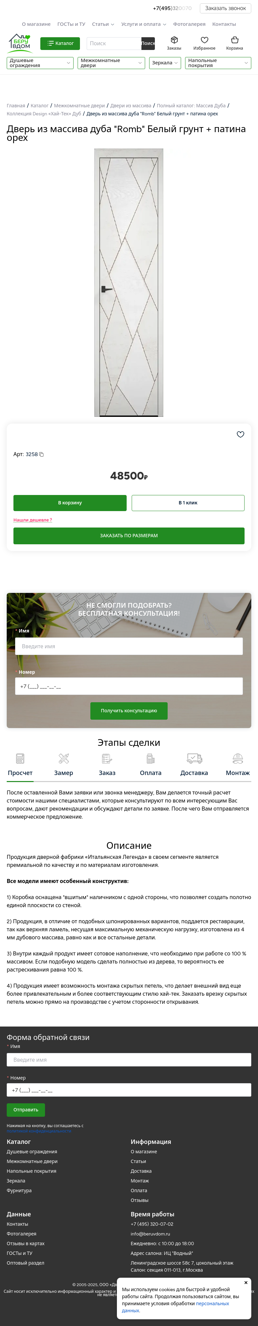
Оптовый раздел (25, 1263)
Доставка (141, 1171)
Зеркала (162, 63)
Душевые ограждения (25, 62)
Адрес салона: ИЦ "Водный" (162, 1253)
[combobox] (114, 43)
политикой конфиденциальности (39, 1131)
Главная (16, 106)
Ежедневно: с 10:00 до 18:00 (162, 1244)
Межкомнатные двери (100, 62)
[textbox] (113, 44)
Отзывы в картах (25, 1244)
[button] (103, 24)
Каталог (39, 106)
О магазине (36, 24)
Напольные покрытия (202, 62)
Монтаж (140, 1181)
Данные (19, 1214)
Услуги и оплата (141, 24)
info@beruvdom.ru (150, 1234)
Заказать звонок (225, 8)
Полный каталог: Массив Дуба (191, 106)
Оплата (139, 1191)
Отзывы (139, 1200)
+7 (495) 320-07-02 (152, 1224)
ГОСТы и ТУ (71, 24)
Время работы (152, 1214)
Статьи (100, 24)
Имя (24, 631)
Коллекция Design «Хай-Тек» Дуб (44, 114)
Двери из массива (130, 106)
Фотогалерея (189, 24)
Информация (151, 1142)
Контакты (224, 24)
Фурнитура (19, 1191)
